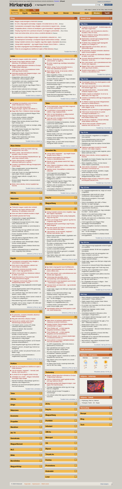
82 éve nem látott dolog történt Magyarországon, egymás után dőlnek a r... (25, 108)
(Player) (56, 49)
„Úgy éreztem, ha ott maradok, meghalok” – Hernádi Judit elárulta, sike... (60, 232)
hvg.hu (48, 198)
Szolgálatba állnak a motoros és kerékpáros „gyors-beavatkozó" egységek (37, 28)
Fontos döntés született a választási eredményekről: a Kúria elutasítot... (23, 118)
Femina (49, 460)
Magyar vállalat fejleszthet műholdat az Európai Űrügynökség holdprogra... (26, 66)
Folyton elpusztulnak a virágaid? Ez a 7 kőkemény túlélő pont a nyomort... (24, 161)
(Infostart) (40, 21)
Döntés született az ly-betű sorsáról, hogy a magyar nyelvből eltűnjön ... (95, 258)
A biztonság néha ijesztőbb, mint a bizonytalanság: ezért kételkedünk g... (58, 278)
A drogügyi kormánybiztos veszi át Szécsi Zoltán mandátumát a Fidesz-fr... (24, 104)
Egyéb (25, 13)
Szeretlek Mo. (51, 150)
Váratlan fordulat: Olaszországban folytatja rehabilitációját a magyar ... (60, 325)
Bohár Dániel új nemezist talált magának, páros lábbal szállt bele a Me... (96, 152)
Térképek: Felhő (87, 403)
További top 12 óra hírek (103, 238)
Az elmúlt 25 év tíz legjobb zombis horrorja (25, 374)
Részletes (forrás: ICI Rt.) (102, 372)
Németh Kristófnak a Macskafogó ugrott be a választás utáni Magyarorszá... (25, 381)
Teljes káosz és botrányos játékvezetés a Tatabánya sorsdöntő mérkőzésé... (59, 321)
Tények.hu (50, 454)
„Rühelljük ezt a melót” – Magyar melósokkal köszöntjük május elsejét (25, 377)
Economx (14, 416)
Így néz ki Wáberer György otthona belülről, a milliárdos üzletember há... (95, 35)
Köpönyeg (85, 400)
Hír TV (13, 433)
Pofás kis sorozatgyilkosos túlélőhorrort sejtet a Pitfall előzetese (34, 49)
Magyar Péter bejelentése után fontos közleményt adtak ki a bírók (23, 137)
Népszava (15, 198)
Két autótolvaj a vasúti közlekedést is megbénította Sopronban (23, 355)
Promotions (50, 466)
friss (35, 254)
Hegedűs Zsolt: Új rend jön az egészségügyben (96, 109)
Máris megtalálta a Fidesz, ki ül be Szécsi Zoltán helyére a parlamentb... (94, 163)
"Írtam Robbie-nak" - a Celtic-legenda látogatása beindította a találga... (58, 329)
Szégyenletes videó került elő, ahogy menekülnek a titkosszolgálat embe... (93, 195)
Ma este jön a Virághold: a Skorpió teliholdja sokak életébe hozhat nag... (95, 120)
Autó (86, 13)
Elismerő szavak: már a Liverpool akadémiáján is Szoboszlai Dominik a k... (61, 336)
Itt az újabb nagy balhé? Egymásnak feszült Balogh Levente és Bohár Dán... (60, 240)
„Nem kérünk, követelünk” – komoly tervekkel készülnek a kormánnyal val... (95, 167)
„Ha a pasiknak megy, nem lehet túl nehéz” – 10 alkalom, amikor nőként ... (26, 293)
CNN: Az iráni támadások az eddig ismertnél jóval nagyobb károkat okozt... (60, 115)
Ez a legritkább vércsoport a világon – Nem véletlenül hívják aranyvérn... (95, 282)
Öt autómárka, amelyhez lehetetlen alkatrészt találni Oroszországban (95, 51)
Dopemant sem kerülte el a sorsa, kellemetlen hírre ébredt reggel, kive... (96, 86)
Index (13, 56)
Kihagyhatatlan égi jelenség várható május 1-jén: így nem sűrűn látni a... (95, 278)
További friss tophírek (103, 74)
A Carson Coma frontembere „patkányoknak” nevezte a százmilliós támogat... (60, 248)
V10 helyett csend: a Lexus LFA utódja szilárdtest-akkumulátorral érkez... (23, 325)
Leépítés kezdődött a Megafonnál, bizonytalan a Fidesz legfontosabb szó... (61, 126)
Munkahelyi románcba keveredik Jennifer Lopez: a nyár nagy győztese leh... (24, 270)
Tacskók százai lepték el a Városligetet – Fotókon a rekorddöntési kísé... (94, 71)
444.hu (13, 193)
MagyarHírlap (16, 466)
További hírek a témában (32, 389)
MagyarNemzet (17, 444)
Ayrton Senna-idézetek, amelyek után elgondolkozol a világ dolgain (23, 337)
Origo (13, 405)
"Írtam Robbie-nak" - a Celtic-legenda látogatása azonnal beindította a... (58, 333)
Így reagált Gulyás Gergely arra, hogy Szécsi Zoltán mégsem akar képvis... (25, 129)
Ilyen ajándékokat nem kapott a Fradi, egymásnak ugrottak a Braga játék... (58, 348)
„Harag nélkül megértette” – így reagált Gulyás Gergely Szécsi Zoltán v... (37, 44)
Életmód (76, 13)
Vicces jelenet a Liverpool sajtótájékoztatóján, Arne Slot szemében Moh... (61, 340)
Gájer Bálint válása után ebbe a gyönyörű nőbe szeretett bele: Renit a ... (61, 255)
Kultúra (14, 363)
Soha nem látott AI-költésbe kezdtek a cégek (25, 213)
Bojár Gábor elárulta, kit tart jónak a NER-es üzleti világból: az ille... (95, 106)
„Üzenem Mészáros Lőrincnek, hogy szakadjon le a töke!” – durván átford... (96, 211)
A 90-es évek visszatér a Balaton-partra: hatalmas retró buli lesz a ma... (94, 124)
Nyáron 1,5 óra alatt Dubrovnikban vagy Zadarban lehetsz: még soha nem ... (94, 214)
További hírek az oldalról (33, 95)
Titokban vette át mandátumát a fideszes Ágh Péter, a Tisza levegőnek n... (60, 185)
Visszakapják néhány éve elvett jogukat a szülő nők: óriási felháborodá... (96, 82)
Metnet (96, 400)
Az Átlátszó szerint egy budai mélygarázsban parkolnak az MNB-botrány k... (95, 102)
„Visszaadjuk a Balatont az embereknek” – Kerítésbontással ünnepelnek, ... (60, 189)
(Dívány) (61, 23)
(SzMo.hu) (62, 44)
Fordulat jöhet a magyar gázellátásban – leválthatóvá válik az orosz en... (24, 218)
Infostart (49, 426)
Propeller (14, 421)
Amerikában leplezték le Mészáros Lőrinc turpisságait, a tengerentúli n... (94, 313)
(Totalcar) (54, 33)
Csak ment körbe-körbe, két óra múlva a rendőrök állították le (34, 33)
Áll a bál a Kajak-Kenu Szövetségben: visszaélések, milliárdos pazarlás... (58, 352)
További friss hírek (69, 51)
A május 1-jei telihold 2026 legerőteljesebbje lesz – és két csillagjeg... (95, 230)
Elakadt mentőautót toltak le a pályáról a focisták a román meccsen (24, 333)
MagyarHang (51, 203)
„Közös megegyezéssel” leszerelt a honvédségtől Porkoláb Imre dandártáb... (59, 91)
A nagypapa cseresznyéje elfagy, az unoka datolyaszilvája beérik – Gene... (25, 281)
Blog (82, 419)
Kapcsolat (27, 484)
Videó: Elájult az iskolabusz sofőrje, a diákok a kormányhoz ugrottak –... (61, 166)
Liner (48, 477)
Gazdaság (35, 13)
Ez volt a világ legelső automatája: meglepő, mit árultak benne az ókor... (37, 24)
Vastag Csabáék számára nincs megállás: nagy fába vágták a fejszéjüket (37, 42)
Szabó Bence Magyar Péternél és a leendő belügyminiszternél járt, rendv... (95, 175)
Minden (97, 13)
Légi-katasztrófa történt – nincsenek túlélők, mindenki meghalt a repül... (95, 90)
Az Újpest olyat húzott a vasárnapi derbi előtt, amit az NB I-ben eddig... (60, 364)
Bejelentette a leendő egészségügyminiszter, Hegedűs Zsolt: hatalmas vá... (95, 39)
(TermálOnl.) (45, 46)
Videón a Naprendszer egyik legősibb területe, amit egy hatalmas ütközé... (61, 380)
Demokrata (15, 438)
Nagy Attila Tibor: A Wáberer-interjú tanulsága (26, 111)
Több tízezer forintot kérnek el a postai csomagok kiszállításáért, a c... (93, 112)
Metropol (49, 437)
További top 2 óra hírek (103, 128)
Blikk (13, 455)
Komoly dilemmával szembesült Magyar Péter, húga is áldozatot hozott (26, 114)
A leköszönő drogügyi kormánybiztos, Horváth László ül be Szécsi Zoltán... (61, 122)
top (39, 254)
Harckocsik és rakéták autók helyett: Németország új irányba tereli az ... (23, 321)
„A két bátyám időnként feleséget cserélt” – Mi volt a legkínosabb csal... (96, 317)
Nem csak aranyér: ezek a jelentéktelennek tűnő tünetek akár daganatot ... (96, 63)
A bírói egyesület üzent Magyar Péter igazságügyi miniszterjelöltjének (93, 222)
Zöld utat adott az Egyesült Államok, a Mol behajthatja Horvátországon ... (25, 238)
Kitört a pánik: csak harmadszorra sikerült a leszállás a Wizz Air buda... (95, 31)
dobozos (29, 254)
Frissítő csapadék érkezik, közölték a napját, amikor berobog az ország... (95, 171)
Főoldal (15, 13)
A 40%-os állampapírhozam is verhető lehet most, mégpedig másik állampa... (25, 250)
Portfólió (49, 421)
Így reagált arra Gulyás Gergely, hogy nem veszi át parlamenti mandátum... (96, 159)
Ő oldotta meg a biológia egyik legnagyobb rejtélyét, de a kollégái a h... (95, 43)
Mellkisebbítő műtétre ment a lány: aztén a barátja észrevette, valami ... (95, 325)
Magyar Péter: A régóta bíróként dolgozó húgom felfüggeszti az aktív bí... (61, 177)
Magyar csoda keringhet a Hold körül (26, 21)
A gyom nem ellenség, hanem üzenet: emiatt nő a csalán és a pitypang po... (26, 297)
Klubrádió (50, 471)
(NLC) (59, 37)
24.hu (48, 56)
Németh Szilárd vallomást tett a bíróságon (24, 89)
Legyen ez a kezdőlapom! (104, 1)
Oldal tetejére (104, 484)
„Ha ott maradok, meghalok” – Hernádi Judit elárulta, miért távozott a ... (25, 371)
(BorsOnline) (63, 42)
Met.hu (91, 400)
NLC (12, 450)
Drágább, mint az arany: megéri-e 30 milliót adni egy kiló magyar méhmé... (26, 303)
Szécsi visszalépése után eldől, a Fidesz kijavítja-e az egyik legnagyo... (94, 203)
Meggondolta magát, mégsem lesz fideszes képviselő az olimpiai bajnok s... (25, 133)
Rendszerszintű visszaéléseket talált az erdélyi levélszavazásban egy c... (61, 83)
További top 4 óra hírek (103, 183)
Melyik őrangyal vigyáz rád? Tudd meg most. (95, 267)
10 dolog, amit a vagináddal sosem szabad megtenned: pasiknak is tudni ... (95, 270)
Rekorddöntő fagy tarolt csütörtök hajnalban (25, 300)
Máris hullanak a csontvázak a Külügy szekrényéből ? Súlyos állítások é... (93, 298)
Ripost (48, 449)
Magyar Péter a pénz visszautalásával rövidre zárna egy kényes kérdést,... (96, 67)
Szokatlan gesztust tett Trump (21, 216)
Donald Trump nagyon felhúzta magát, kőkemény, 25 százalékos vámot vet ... (23, 62)
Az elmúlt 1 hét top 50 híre (102, 345)
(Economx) (63, 28)
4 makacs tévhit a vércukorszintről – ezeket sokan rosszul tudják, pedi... (60, 305)
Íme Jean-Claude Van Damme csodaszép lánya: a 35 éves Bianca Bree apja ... (61, 228)
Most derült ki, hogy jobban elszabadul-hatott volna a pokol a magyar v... (95, 341)
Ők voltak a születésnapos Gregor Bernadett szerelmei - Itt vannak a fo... (60, 244)
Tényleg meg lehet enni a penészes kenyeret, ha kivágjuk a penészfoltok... (38, 31)
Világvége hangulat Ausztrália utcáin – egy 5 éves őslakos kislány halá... (95, 116)
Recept (83, 413)
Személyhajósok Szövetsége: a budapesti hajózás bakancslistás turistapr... (38, 39)
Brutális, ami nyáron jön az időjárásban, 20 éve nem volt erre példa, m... (96, 218)
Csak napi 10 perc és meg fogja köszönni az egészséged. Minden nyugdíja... (25, 173)
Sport (56, 13)
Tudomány (50, 372)
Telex (13, 393)
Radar (98, 403)
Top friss (84, 24)
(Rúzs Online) (64, 30)
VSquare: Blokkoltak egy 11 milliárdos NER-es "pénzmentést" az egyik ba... (61, 60)
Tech (46, 13)
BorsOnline (15, 461)
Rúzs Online (15, 146)
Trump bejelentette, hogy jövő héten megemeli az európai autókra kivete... (61, 107)
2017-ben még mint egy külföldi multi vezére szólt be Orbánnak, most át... (25, 230)
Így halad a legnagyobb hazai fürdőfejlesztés (28, 46)
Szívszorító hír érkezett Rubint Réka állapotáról (96, 265)
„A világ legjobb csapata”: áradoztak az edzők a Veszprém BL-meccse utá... (61, 356)
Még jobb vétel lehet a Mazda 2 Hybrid (23, 318)
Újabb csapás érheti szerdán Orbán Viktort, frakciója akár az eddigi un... (95, 302)
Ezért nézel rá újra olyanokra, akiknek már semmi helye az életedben (25, 266)
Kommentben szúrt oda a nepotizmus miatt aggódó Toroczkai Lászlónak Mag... (25, 82)
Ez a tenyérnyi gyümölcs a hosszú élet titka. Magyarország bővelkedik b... (95, 333)
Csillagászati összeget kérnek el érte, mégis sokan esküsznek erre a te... (25, 222)
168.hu (48, 432)
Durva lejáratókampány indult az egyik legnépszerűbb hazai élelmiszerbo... (93, 140)
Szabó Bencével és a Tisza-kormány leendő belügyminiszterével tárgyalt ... (25, 277)
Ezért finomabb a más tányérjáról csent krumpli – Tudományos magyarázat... (61, 281)
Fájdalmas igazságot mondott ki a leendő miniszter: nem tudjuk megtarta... (94, 148)
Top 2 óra (84, 79)
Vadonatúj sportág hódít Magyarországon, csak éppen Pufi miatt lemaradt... (26, 74)
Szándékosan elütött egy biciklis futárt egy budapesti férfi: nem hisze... (25, 149)
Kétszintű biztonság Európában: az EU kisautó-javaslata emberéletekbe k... (26, 341)
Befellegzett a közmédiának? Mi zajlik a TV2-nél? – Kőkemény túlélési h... (95, 321)
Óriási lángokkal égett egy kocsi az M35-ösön (26, 344)
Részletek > (57, 1)
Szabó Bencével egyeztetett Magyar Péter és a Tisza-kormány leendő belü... (61, 95)
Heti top (84, 294)
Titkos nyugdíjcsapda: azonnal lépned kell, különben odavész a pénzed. (25, 169)
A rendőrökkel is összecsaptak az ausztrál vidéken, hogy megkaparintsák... (59, 111)
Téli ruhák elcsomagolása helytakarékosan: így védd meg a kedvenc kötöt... (26, 157)
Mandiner (14, 427)
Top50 (107, 13)
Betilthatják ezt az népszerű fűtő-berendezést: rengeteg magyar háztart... (96, 337)
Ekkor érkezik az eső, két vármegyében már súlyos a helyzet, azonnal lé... (95, 254)
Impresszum (36, 484)
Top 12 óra (85, 187)
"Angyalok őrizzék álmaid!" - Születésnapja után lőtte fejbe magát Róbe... (96, 27)
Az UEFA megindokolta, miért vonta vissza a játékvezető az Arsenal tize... (60, 344)
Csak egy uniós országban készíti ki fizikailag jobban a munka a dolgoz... (60, 119)
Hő (94, 403)
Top (34, 10)
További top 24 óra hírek (103, 290)
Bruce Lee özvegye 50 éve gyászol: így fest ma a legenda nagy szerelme (61, 220)
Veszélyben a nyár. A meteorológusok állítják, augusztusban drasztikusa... (95, 207)
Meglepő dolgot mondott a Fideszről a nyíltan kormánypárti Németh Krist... (95, 179)
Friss (24, 10)
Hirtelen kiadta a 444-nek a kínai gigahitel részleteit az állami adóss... (59, 134)
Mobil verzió (45, 484)
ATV (12, 100)
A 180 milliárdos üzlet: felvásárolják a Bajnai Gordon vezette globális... (25, 242)
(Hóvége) (63, 26)
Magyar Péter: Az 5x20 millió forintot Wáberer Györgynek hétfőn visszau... (61, 142)
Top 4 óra (84, 132)
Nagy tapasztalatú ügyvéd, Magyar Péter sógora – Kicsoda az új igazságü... (59, 181)
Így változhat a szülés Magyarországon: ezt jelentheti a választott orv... (36, 37)
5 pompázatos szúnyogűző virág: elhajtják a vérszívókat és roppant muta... (38, 26)
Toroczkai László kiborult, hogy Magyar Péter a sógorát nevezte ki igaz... (26, 85)
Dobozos (14, 10)
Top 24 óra (85, 242)
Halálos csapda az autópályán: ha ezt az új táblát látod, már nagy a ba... (95, 94)
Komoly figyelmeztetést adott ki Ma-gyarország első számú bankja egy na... (96, 286)
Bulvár (66, 13)
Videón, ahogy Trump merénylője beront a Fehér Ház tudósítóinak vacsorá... (59, 67)
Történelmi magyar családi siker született (24, 59)
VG (47, 443)
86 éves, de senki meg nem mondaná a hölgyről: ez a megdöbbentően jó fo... (59, 301)
